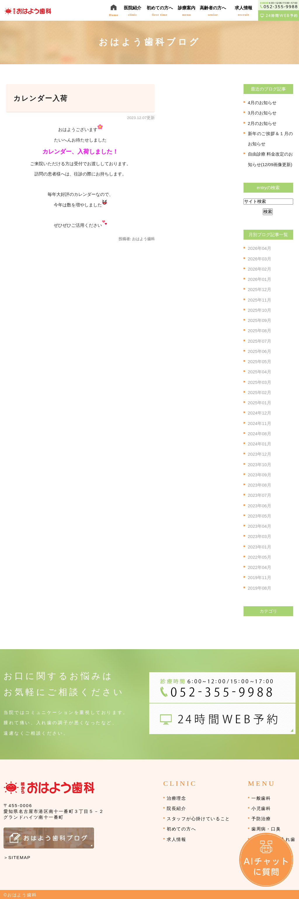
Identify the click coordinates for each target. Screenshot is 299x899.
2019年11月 (259, 577)
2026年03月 (259, 258)
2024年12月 (259, 412)
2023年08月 (259, 484)
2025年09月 (259, 320)
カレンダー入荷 (40, 98)
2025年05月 (259, 361)
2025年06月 (259, 351)
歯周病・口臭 (266, 828)
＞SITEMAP (17, 857)
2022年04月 (259, 567)
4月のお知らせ (262, 102)
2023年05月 (259, 515)
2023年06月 (259, 505)
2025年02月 (259, 392)
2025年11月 (259, 299)
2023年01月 (259, 546)
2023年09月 (259, 474)
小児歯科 (261, 808)
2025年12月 (259, 289)
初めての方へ (181, 828)
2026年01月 (259, 279)
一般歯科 (261, 798)
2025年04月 (259, 371)
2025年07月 (259, 341)
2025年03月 (259, 382)
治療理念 (176, 798)
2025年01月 (259, 402)
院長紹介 (176, 808)
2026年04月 (259, 248)
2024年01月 (259, 443)
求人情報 (176, 839)
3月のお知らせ (262, 112)
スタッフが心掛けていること (198, 818)
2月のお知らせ (262, 123)
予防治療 (261, 818)
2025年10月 (259, 310)
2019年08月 (259, 588)
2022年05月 (259, 557)
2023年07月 (259, 495)
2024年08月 (259, 433)
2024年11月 (259, 423)
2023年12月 (259, 454)
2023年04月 (259, 526)
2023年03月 (259, 536)
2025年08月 (259, 330)
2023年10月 (259, 464)
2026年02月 (259, 268)
